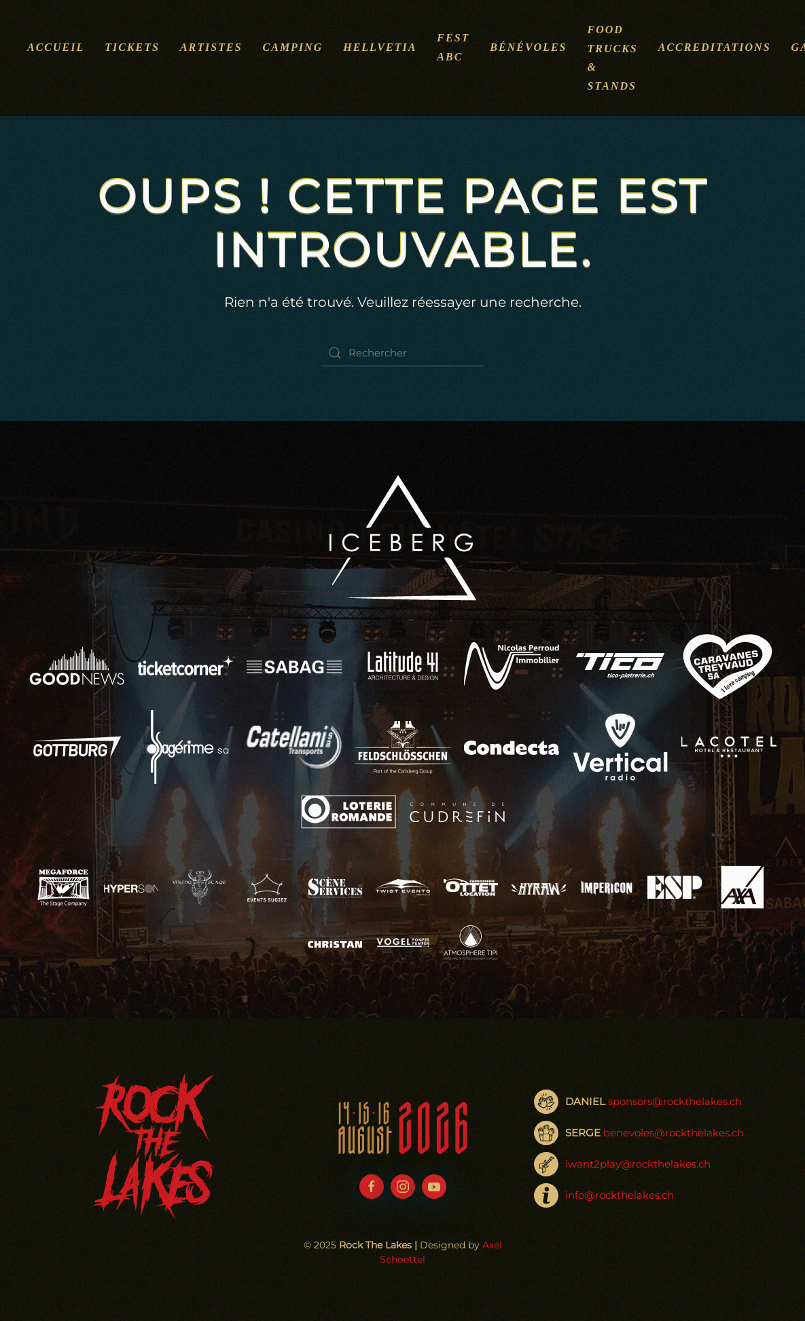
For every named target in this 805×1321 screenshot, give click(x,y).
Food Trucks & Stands (612, 58)
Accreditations (714, 47)
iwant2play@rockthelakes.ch (638, 1163)
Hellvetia (379, 47)
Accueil (55, 47)
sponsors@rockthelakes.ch (675, 1101)
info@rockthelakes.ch (619, 1195)
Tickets (132, 47)
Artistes (211, 47)
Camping (293, 47)
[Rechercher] (402, 353)
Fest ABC (453, 47)
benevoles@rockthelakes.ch (673, 1132)
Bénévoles (528, 47)
